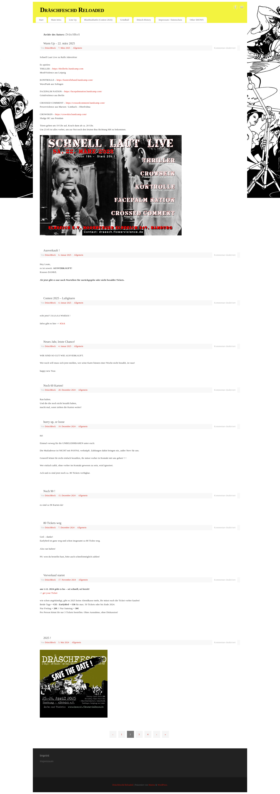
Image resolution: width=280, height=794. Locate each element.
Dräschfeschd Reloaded (72, 9)
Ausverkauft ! (51, 250)
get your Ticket (50, 593)
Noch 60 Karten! (53, 385)
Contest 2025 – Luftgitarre (59, 298)
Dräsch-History (144, 20)
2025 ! (47, 637)
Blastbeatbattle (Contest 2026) (98, 20)
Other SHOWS (197, 20)
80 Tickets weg (52, 523)
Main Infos (56, 20)
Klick (62, 323)
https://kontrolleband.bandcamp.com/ (75, 80)
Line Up (73, 20)
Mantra (152, 785)
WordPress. (163, 785)
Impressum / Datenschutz (170, 20)
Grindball (124, 20)
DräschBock (72, 34)
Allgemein (77, 48)
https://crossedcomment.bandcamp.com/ (85, 102)
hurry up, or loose (53, 421)
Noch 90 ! (49, 491)
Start (41, 20)
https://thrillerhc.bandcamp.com (67, 68)
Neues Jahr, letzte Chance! (59, 341)
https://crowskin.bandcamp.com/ (71, 114)
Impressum (47, 761)
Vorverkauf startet (54, 575)
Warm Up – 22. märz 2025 (59, 43)
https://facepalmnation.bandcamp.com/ (83, 91)
